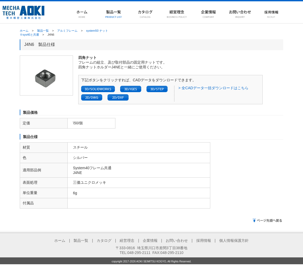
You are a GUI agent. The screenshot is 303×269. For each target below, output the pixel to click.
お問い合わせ (177, 240)
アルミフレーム (67, 30)
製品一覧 (43, 30)
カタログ (104, 240)
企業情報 (150, 240)
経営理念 (127, 240)
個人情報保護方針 (234, 240)
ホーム (24, 30)
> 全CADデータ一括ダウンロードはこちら (213, 88)
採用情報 (203, 240)
